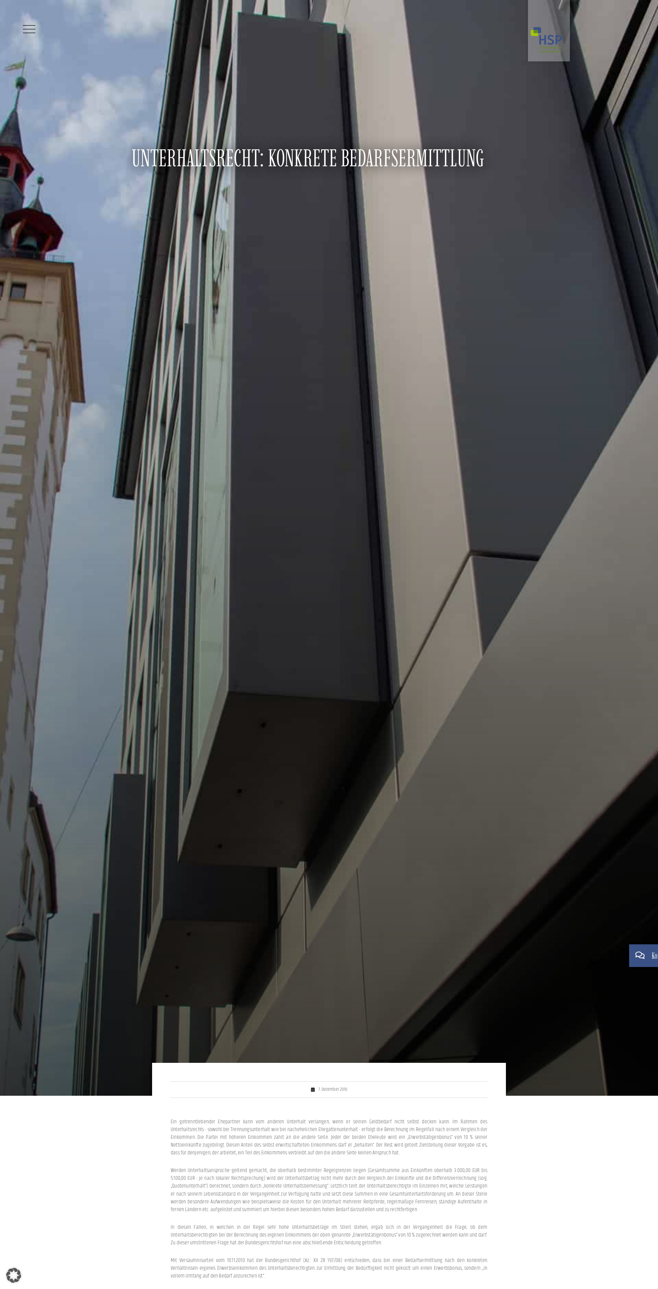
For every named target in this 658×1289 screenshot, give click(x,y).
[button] (13, 1275)
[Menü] (29, 29)
